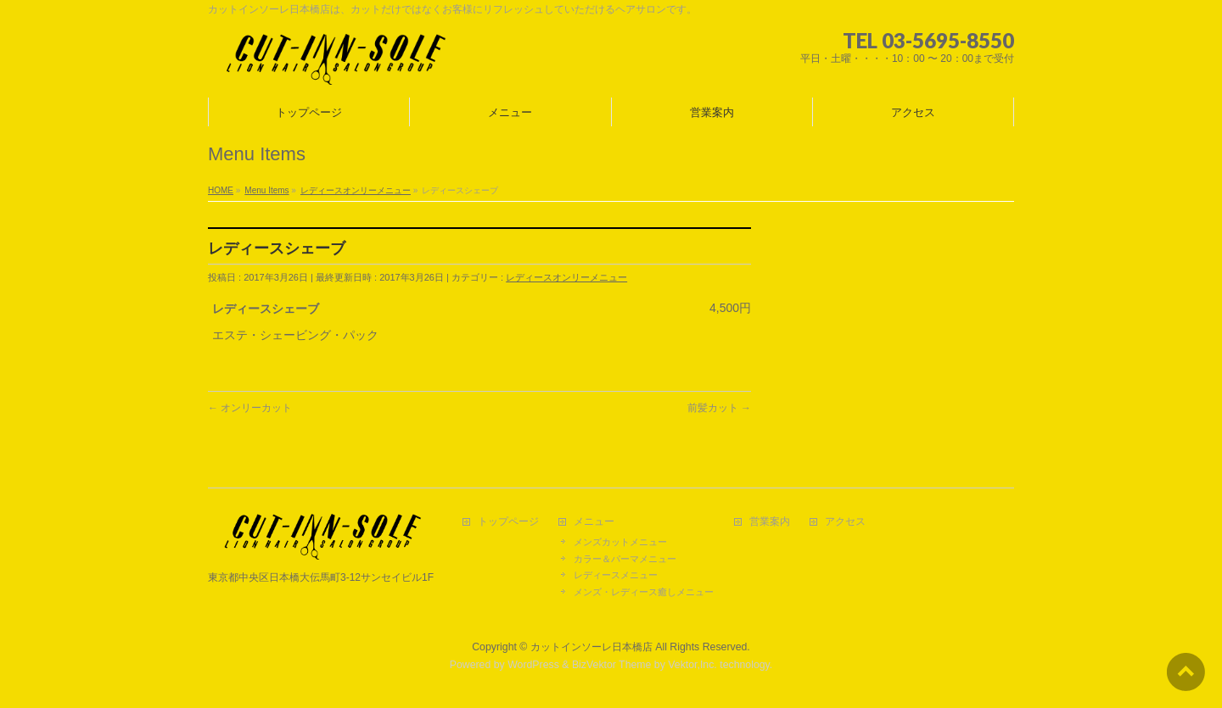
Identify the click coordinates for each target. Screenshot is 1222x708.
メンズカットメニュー (620, 542)
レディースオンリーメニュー (566, 277)
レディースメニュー (616, 575)
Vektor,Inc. (692, 665)
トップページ (508, 521)
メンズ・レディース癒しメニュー (644, 592)
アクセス (845, 521)
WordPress (533, 665)
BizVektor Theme (612, 665)
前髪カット (719, 408)
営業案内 (769, 521)
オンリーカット (250, 408)
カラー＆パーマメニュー (625, 559)
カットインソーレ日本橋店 (591, 647)
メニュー (594, 521)
